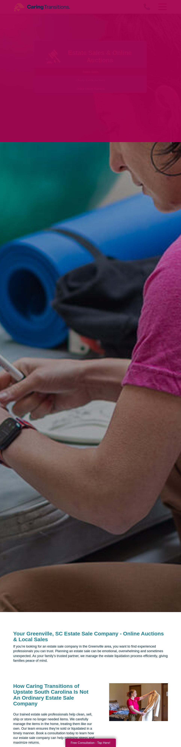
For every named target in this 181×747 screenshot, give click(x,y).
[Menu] (162, 7)
